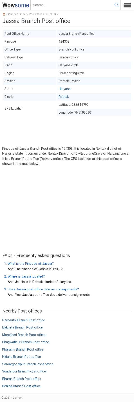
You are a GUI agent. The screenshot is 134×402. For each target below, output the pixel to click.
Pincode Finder (17, 14)
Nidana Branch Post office (21, 357)
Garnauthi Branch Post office (23, 320)
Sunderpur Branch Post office (24, 371)
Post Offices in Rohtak (42, 14)
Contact (17, 397)
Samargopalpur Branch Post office (27, 364)
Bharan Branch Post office (21, 379)
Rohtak (64, 97)
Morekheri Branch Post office (23, 335)
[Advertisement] (67, 131)
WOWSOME (15, 5)
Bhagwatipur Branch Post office (25, 342)
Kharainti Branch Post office (23, 349)
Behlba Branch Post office (21, 386)
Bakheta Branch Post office (22, 327)
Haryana (65, 89)
